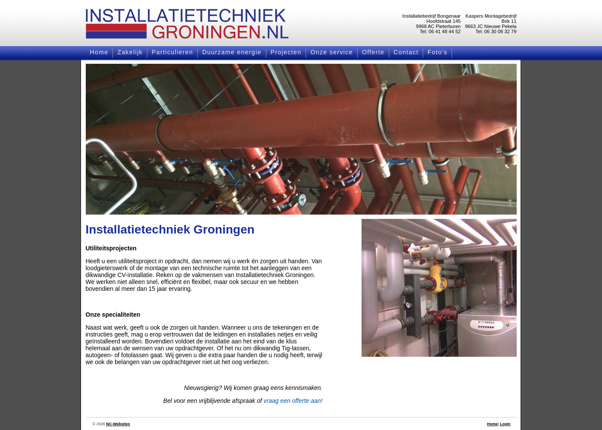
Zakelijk (130, 52)
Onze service (331, 52)
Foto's (437, 52)
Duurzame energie (232, 52)
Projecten (286, 52)
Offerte (373, 52)
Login (505, 424)
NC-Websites (118, 424)
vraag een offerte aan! (293, 400)
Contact (405, 52)
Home (99, 52)
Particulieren (172, 52)
